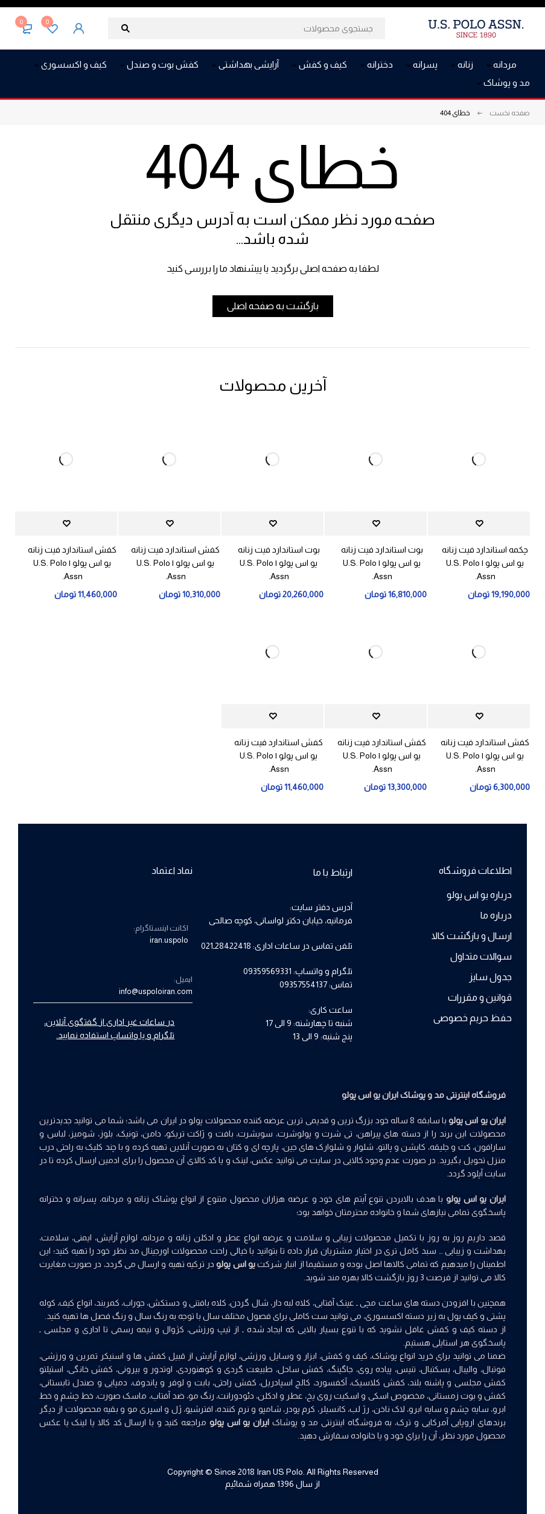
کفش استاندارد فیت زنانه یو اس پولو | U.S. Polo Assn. (175, 563)
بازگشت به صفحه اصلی (273, 306)
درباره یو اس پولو (479, 895)
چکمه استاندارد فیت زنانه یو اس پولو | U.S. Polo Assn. (485, 563)
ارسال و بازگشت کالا (472, 936)
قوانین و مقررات (480, 997)
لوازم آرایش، (116, 1237)
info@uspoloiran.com (156, 991)
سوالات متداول (481, 956)
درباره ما (496, 915)
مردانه (153, 1237)
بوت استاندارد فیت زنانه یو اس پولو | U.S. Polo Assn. (382, 563)
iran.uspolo (169, 940)
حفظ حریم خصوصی (472, 1018)
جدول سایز (490, 977)
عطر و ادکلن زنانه (208, 1237)
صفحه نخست (509, 113)
